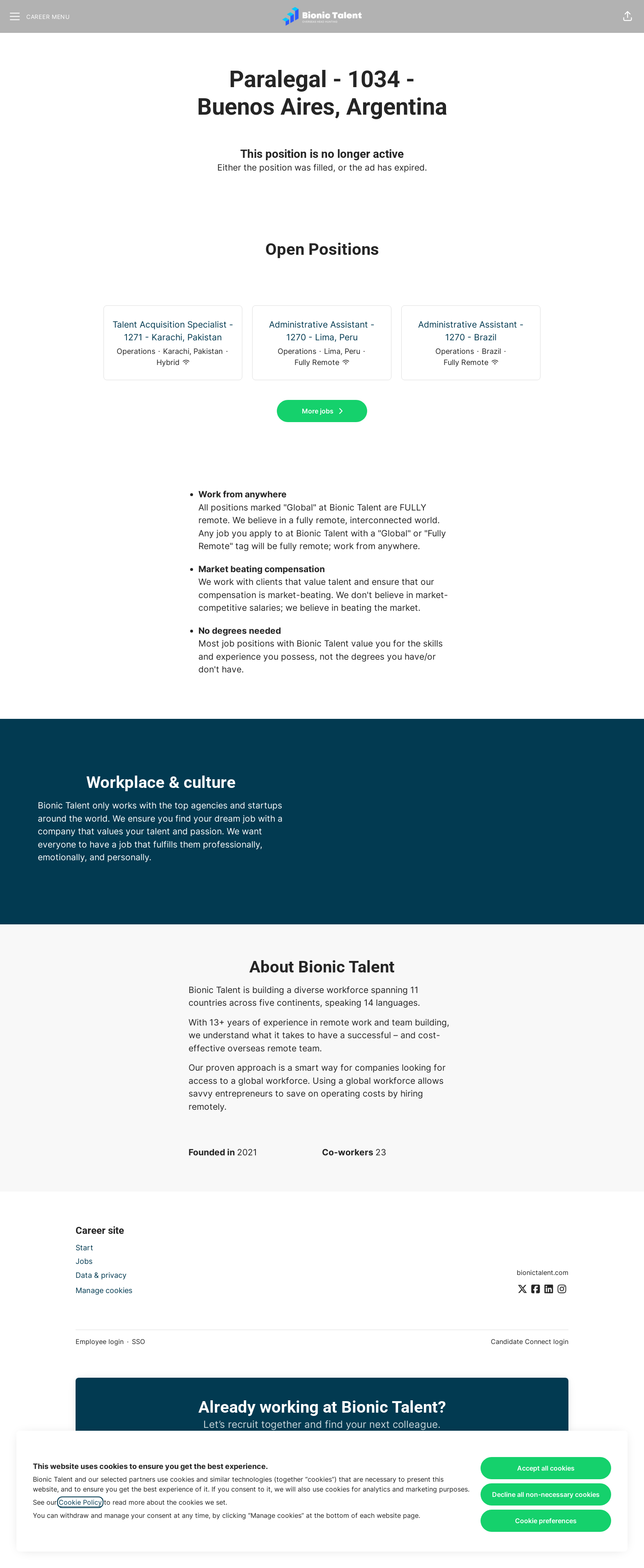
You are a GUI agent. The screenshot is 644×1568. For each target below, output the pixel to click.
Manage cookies (104, 1290)
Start (84, 1247)
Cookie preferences (546, 1521)
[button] (627, 16)
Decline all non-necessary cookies (546, 1494)
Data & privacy (101, 1275)
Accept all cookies (546, 1468)
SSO (138, 1341)
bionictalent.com (542, 1272)
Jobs (84, 1261)
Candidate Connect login (529, 1341)
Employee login (100, 1341)
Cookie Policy (80, 1502)
